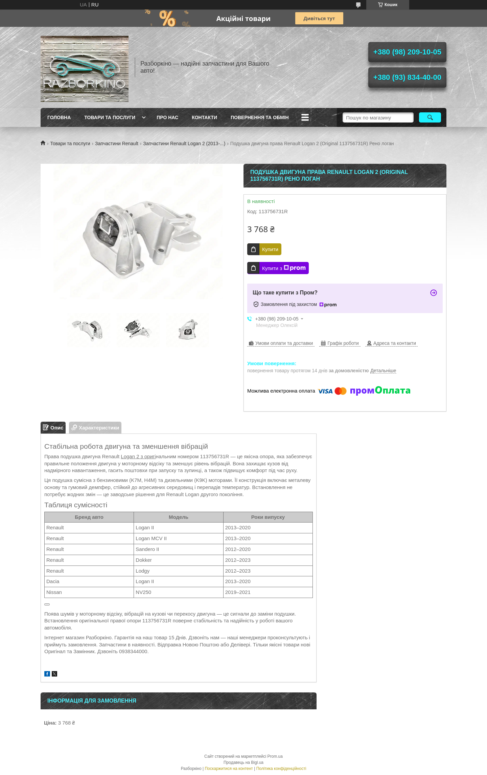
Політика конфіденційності (281, 768)
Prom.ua (275, 756)
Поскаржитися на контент (229, 768)
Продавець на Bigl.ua (243, 762)
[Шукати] (430, 117)
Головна (59, 117)
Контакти (204, 117)
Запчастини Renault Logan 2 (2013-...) (184, 143)
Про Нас (167, 117)
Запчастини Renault (116, 143)
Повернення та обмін (260, 117)
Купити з (284, 268)
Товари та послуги (109, 117)
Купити (270, 249)
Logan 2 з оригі (138, 456)
